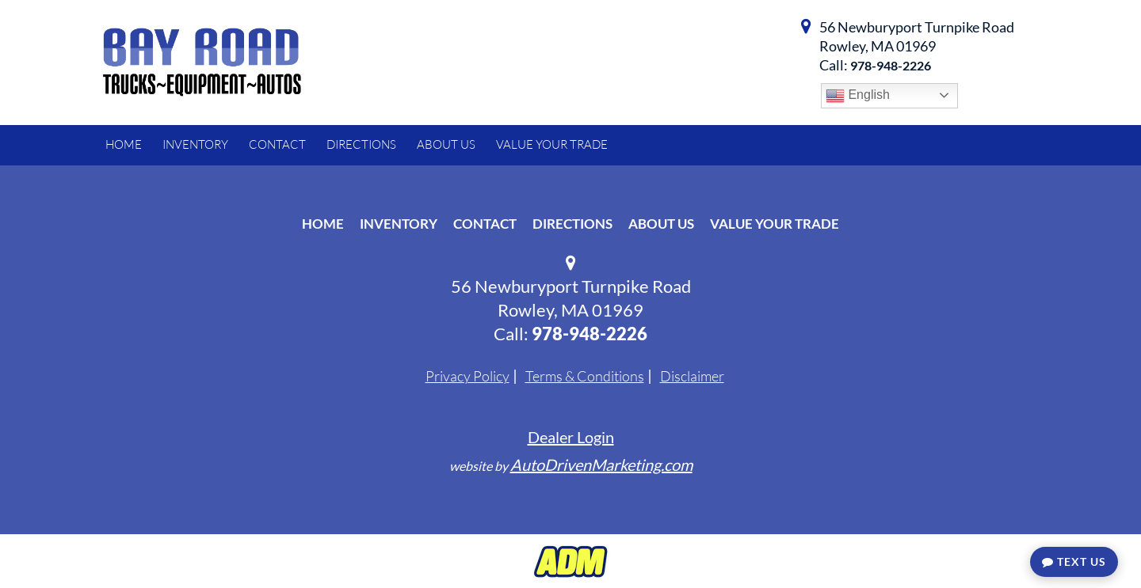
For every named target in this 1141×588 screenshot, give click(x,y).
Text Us (1074, 561)
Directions (572, 223)
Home (323, 223)
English (858, 95)
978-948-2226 (890, 65)
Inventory (398, 223)
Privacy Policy (467, 376)
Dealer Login (571, 436)
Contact (485, 223)
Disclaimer (692, 376)
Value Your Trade (774, 223)
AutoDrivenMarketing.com (601, 464)
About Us (661, 223)
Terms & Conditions (584, 376)
